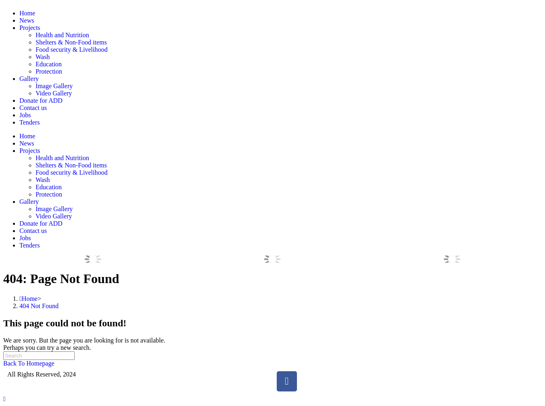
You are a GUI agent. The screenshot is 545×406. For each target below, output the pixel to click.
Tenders (29, 122)
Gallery (29, 78)
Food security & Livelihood (71, 49)
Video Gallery (54, 93)
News (26, 20)
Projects (29, 27)
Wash (43, 56)
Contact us (33, 107)
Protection (49, 71)
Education (49, 64)
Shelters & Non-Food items (71, 42)
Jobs (25, 115)
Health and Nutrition (62, 35)
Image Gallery (54, 85)
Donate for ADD (41, 100)
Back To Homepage (29, 363)
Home (27, 13)
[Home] (28, 298)
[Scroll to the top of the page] (4, 398)
